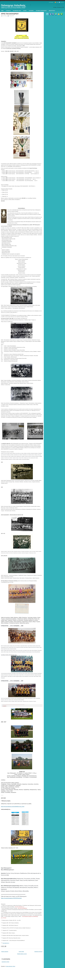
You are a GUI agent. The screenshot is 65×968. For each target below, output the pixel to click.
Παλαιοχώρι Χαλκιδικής (13, 5)
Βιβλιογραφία (52, 10)
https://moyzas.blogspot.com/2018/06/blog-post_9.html (12, 806)
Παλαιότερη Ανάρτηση (38, 951)
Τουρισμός (31, 10)
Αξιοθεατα (8, 10)
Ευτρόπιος (51, 2)
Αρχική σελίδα (21, 951)
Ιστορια (24, 10)
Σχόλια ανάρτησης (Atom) (10, 966)
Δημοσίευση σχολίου (5, 961)
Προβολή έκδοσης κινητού (22, 953)
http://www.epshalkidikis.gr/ (22, 908)
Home (2, 10)
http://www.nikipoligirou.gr (19, 906)
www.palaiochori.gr (59, 4)
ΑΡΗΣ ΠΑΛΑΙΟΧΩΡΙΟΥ (10, 14)
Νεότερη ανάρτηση (4, 951)
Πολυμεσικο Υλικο (17, 10)
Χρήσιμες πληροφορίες (41, 10)
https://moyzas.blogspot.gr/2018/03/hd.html (11, 898)
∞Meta (57, 2)
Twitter (61, 2)
